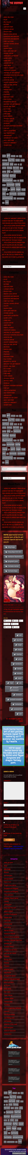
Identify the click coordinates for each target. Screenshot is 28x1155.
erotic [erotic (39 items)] (4, 168)
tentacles (18, 704)
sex (20, 683)
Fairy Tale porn (9, 41)
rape (11, 683)
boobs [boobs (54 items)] (18, 160)
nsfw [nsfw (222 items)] (17, 184)
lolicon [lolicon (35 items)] (21, 180)
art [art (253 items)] (8, 155)
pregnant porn (9, 97)
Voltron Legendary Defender (13, 126)
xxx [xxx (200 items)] (7, 202)
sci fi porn (7, 109)
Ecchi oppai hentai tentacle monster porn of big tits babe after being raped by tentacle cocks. (14, 237)
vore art (6, 128)
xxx (20, 714)
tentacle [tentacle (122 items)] (13, 194)
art (20, 635)
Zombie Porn (8, 145)
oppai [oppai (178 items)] (4, 189)
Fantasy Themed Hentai (11, 44)
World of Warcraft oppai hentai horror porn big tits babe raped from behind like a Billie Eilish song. (14, 221)
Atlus (5, 20)
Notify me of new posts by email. (13, 834)
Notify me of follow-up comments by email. (11, 826)
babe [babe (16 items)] (17, 156)
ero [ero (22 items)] (21, 164)
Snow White (7, 111)
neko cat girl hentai (10, 85)
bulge (19, 645)
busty (19, 650)
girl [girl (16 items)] (11, 171)
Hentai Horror (14, 3)
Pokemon (7, 94)
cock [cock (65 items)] (11, 164)
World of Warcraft (10, 143)
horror (19, 673)
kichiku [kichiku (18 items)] (15, 180)
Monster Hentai (9, 80)
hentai (19, 669)
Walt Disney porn (9, 133)
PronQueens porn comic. (19, 1153)
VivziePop (6, 123)
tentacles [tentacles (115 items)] (21, 194)
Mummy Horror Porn (10, 82)
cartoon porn (8, 27)
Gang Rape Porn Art (10, 51)
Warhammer (8, 135)
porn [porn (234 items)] (13, 189)
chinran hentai (9, 29)
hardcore (18, 664)
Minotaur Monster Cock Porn (13, 75)
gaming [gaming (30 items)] (4, 172)
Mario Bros (7, 65)
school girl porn (9, 106)
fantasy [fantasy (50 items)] (9, 168)
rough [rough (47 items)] (23, 190)
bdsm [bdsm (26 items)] (20, 156)
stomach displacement (14, 689)
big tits (19, 640)
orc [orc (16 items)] (8, 189)
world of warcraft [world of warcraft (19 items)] (20, 198)
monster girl (8, 78)
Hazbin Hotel (8, 58)
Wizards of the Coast (11, 138)
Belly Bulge (7, 22)
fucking (18, 654)
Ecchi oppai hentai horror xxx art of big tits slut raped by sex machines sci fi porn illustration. (13, 254)
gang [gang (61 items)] (8, 172)
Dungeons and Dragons (11, 36)
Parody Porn (8, 90)
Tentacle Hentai (9, 119)
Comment (7, 781)
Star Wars (7, 114)
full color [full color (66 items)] (16, 168)
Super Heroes (8, 116)
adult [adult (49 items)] (4, 156)
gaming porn (8, 49)
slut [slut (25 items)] (7, 194)
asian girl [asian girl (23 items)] (13, 156)
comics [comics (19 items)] (15, 164)
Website (6, 816)
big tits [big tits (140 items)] (11, 160)
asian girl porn (9, 17)
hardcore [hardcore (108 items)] (17, 171)
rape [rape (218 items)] (18, 189)
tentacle (18, 695)
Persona (6, 92)
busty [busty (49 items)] (22, 160)
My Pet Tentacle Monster (19, 1149)
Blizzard (6, 24)
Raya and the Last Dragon (12, 104)
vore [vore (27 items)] (15, 198)
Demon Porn (8, 32)
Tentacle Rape (8, 121)
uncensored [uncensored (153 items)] (7, 198)
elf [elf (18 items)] (18, 164)
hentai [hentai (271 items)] (5, 175)
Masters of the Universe (12, 73)
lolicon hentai (8, 63)
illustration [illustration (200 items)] (7, 180)
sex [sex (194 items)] (4, 193)
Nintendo (7, 87)
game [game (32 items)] (21, 168)
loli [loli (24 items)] (18, 180)
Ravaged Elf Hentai (10, 102)
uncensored (17, 709)
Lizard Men (7, 61)
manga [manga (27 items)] (4, 185)
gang (19, 659)
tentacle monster (15, 700)
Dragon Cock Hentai (10, 34)
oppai (19, 678)
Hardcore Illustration (11, 56)
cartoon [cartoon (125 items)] (5, 164)
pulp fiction (8, 99)
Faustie (6, 46)
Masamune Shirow (10, 70)
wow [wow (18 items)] (3, 202)
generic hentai (8, 53)
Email (6, 809)
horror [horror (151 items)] (13, 176)
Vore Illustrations (10, 131)
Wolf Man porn (9, 140)
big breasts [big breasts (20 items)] (4, 160)
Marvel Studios (9, 68)
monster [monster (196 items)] (10, 184)
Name (6, 803)
